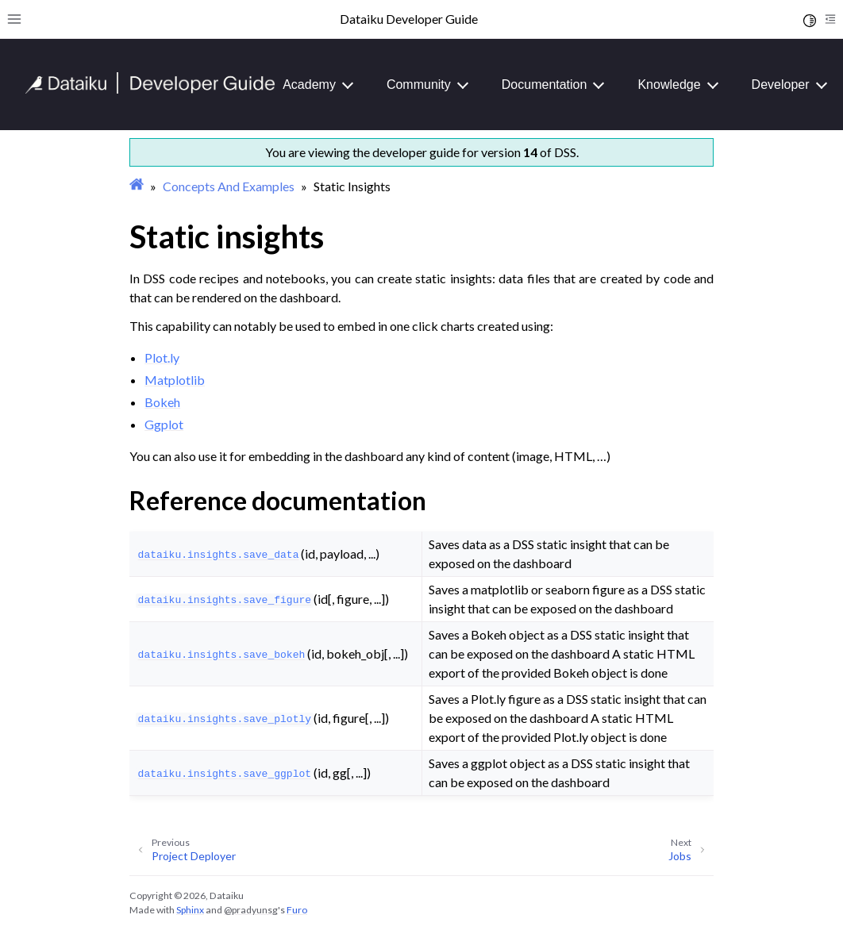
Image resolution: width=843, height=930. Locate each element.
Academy (309, 84)
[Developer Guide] (150, 89)
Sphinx (190, 910)
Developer (781, 84)
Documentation (544, 84)
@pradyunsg (251, 910)
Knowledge (668, 84)
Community (419, 84)
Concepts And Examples (228, 186)
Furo (297, 910)
